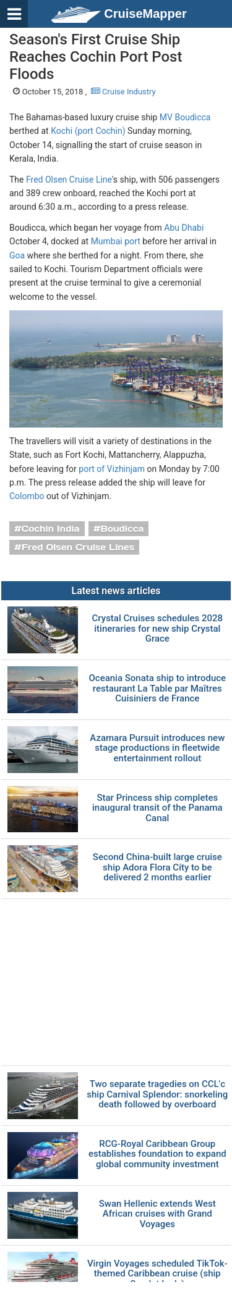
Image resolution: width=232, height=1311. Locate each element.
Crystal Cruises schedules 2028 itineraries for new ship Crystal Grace (157, 628)
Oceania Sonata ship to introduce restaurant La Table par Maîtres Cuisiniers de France (157, 688)
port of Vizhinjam (112, 469)
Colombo (27, 496)
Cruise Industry (123, 91)
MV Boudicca (185, 117)
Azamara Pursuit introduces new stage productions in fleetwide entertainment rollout (157, 748)
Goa (17, 255)
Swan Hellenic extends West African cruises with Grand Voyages (157, 1214)
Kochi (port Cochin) (88, 131)
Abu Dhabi (184, 228)
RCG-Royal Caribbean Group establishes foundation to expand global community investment (157, 1154)
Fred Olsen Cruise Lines (78, 547)
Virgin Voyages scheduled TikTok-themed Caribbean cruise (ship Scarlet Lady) (157, 1274)
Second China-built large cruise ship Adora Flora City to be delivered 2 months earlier (157, 867)
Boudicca (122, 528)
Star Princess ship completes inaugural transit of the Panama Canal (157, 808)
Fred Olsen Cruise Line (69, 179)
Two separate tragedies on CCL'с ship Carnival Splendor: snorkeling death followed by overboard (157, 1094)
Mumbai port (115, 241)
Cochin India (51, 528)
